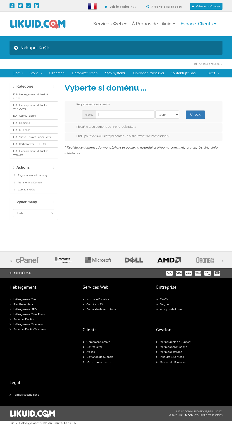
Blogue (162, 304)
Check (195, 114)
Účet (213, 73)
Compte (206, 6)
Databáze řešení (85, 73)
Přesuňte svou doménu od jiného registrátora (102, 127)
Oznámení (57, 73)
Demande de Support (98, 356)
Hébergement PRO (23, 309)
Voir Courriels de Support (173, 342)
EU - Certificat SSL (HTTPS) (29, 144)
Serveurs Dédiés (22, 319)
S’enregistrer (92, 346)
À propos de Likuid (169, 309)
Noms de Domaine (96, 299)
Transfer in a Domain (28, 182)
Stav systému (115, 73)
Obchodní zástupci (148, 73)
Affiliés (89, 351)
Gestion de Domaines (171, 362)
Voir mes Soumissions (171, 346)
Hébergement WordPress (27, 314)
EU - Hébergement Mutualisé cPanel (30, 96)
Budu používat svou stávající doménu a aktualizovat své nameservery (119, 136)
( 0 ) (120, 6)
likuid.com (186, 415)
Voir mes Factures (169, 351)
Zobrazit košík (24, 189)
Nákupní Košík (22, 273)
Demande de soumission (100, 309)
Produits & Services (170, 356)
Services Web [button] (109, 23)
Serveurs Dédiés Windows (28, 329)
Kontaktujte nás (183, 73)
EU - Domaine (21, 123)
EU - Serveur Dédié (24, 115)
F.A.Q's (162, 299)
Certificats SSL (93, 304)
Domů (18, 73)
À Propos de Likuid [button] (153, 23)
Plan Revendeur (21, 304)
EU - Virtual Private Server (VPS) (32, 137)
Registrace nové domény (30, 175)
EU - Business (21, 130)
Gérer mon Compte (96, 342)
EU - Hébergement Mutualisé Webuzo (30, 152)
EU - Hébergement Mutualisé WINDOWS (30, 106)
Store (35, 73)
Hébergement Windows (26, 324)
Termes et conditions (24, 394)
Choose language (208, 63)
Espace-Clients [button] (198, 23)
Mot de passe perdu (97, 362)
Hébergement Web (23, 299)
